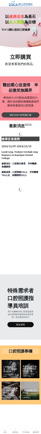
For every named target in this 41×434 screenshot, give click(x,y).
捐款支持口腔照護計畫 (20, 114)
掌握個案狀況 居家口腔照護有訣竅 (10, 390)
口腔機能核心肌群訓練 (29, 391)
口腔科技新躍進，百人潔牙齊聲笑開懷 (10, 369)
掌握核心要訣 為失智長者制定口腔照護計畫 (30, 368)
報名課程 (20, 324)
